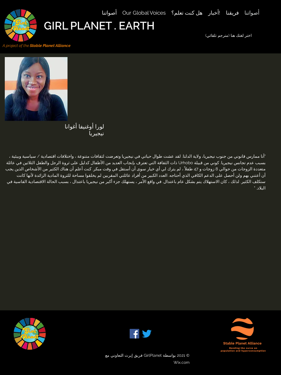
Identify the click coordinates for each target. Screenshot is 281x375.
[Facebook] (134, 333)
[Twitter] (147, 333)
